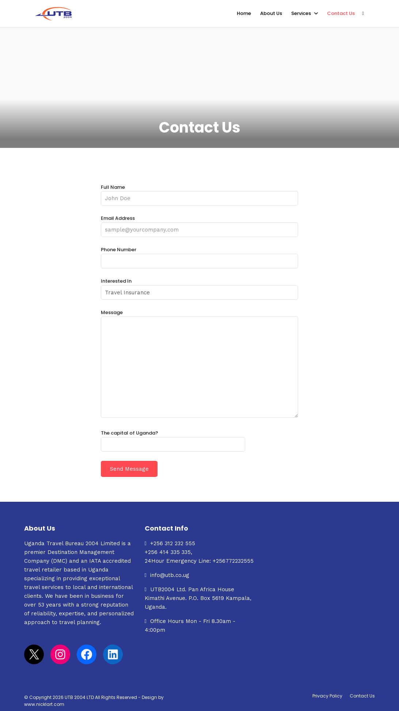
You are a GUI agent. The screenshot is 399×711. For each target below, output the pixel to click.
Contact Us (341, 13)
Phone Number (199, 255)
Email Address (199, 224)
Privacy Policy (327, 695)
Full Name (199, 193)
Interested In (199, 287)
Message (199, 364)
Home (244, 13)
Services (301, 13)
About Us (271, 13)
